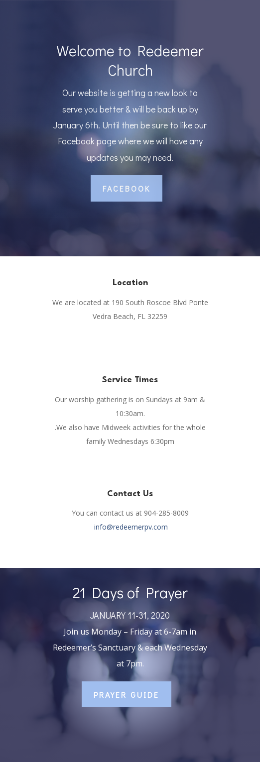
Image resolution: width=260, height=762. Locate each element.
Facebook (126, 188)
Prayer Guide (126, 694)
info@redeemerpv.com (131, 527)
